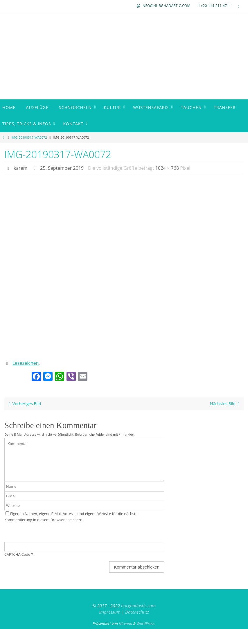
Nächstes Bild (225, 403)
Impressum (110, 612)
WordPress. (146, 623)
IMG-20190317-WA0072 (29, 137)
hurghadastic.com (138, 605)
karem (21, 168)
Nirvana (125, 623)
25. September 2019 (62, 168)
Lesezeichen (25, 363)
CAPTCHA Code (17, 554)
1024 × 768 (167, 168)
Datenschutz (137, 612)
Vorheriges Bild (24, 403)
